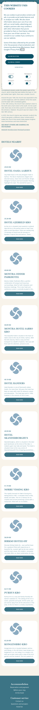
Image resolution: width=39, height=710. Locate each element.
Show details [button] (19, 67)
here (22, 50)
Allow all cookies (14, 62)
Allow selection (13, 56)
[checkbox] (10, 75)
